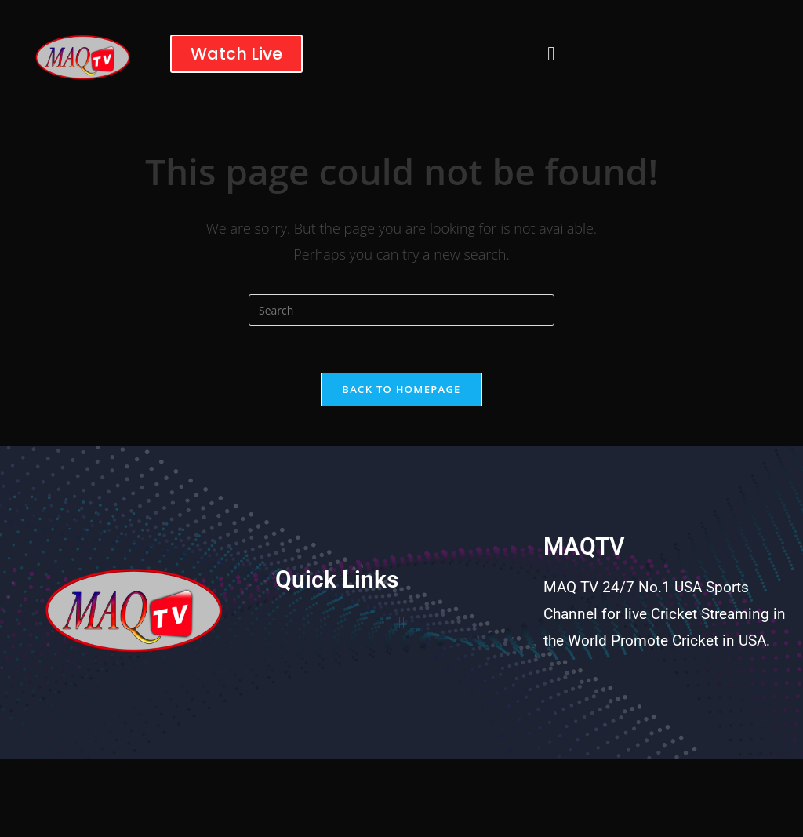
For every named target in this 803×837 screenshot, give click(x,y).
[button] (550, 53)
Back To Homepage (401, 389)
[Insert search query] (401, 310)
